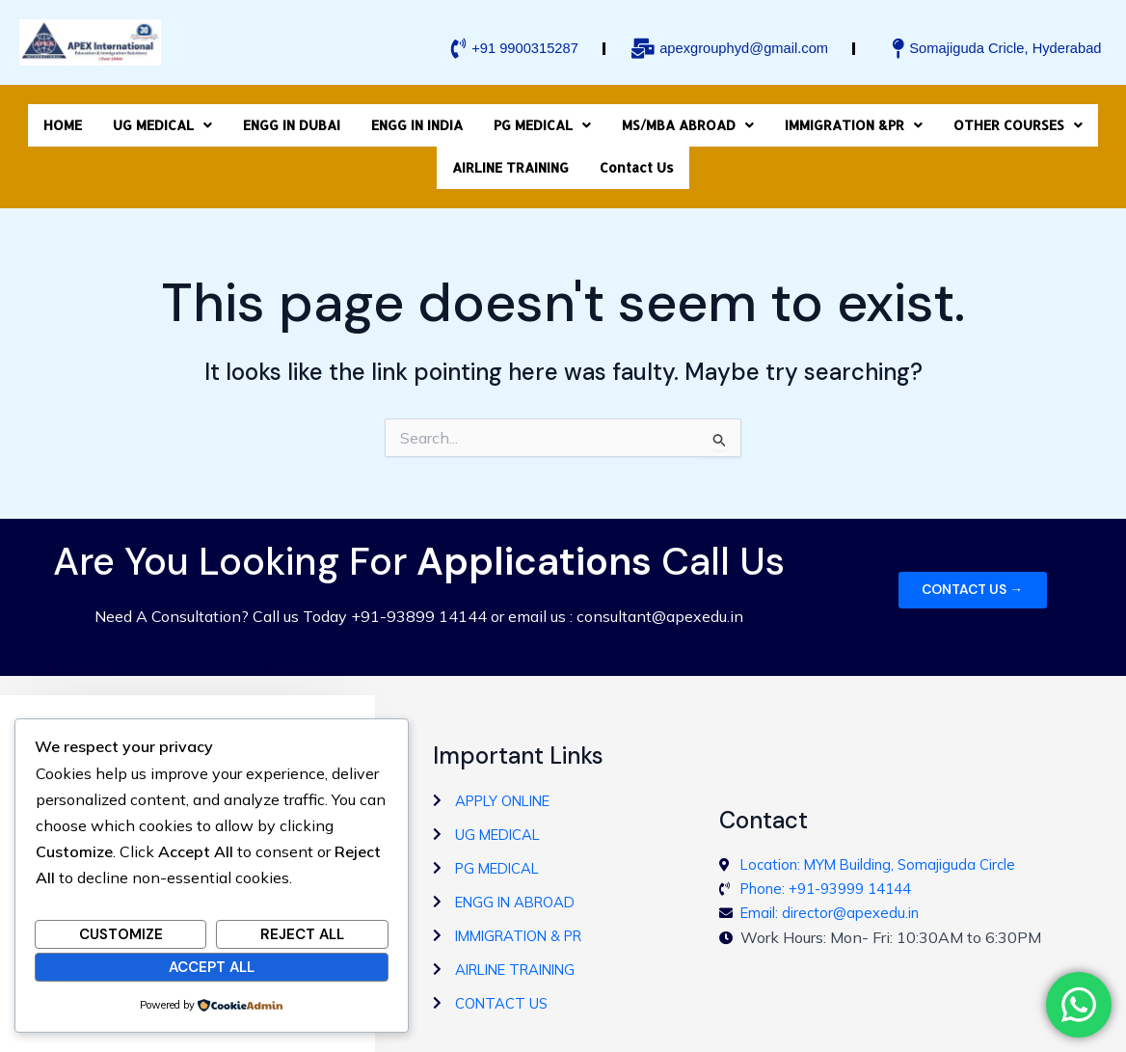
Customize (121, 932)
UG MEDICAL (162, 119)
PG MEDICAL (542, 119)
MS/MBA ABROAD (688, 119)
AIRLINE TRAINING (510, 146)
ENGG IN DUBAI (291, 119)
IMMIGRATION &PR (854, 119)
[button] (162, 119)
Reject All (302, 932)
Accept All (212, 964)
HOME (62, 119)
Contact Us (637, 146)
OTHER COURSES (1018, 119)
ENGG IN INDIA (417, 119)
